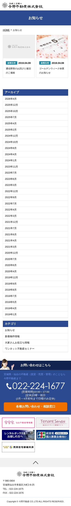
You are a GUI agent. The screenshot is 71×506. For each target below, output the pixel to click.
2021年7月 (11, 228)
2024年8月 (11, 148)
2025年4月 (11, 123)
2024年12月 (11, 135)
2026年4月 (11, 98)
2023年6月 (11, 179)
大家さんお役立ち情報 (17, 342)
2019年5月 (11, 302)
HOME (6, 30)
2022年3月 (11, 215)
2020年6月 (11, 265)
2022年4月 (11, 209)
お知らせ (10, 330)
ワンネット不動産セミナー (19, 348)
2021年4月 (11, 240)
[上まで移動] (35, 462)
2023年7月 (11, 172)
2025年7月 (11, 117)
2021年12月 (11, 222)
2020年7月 (11, 259)
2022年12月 (11, 191)
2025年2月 (11, 129)
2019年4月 (11, 308)
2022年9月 (11, 197)
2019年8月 (11, 289)
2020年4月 (11, 271)
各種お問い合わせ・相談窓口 (35, 406)
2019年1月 (11, 314)
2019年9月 (11, 283)
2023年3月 (11, 185)
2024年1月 (11, 160)
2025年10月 (11, 111)
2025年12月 (11, 104)
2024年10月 (11, 142)
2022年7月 (11, 203)
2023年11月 (11, 166)
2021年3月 (11, 246)
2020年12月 (11, 252)
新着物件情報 (12, 336)
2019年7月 (11, 296)
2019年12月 (11, 277)
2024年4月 (11, 154)
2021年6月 (11, 234)
